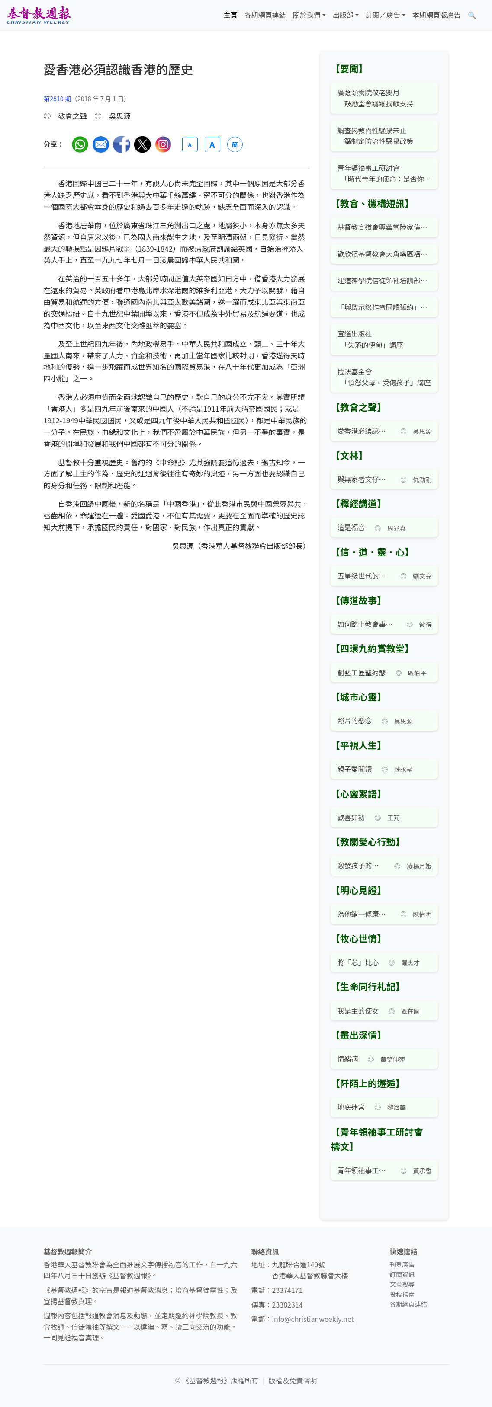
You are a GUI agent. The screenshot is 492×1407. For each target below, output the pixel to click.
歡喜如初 (351, 817)
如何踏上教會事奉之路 (367, 624)
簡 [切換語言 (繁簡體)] (235, 144)
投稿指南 (402, 1293)
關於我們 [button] (307, 15)
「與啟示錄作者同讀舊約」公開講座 (384, 307)
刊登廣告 (402, 1264)
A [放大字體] (212, 144)
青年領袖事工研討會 (364, 1170)
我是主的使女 (358, 1010)
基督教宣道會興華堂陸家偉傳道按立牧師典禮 (384, 227)
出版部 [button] (343, 15)
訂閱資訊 (402, 1274)
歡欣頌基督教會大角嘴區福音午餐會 (384, 254)
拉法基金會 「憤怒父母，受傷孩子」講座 (384, 377)
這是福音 (351, 527)
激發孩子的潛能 (360, 865)
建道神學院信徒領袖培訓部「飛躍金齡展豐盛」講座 (384, 280)
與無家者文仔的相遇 (364, 479)
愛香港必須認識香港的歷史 (364, 430)
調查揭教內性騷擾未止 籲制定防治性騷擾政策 (375, 136)
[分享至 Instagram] (163, 144)
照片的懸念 (354, 720)
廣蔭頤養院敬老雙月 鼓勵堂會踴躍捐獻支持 (375, 98)
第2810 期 (57, 98)
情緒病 (347, 1058)
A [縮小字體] (189, 145)
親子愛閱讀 (354, 769)
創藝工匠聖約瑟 (361, 672)
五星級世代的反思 (364, 575)
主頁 (231, 15)
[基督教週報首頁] (38, 14)
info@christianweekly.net (313, 1319)
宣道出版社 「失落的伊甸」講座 (370, 339)
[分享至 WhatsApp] (80, 144)
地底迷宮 (351, 1107)
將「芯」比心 (358, 962)
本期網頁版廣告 (436, 15)
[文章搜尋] (472, 15)
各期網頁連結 (265, 15)
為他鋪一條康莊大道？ (364, 913)
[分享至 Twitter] (142, 144)
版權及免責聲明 (293, 1380)
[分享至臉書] (121, 144)
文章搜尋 (402, 1284)
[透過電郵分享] (100, 144)
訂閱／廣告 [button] (383, 15)
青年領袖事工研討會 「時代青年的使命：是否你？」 (384, 173)
